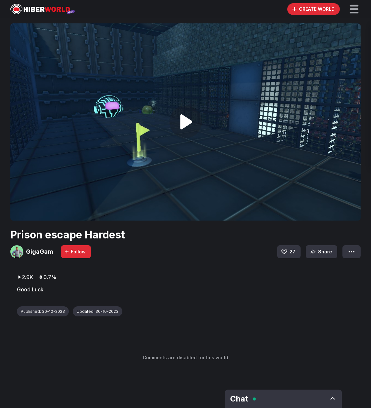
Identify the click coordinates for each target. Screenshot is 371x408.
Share (320, 252)
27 (287, 252)
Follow (75, 251)
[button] (354, 9)
